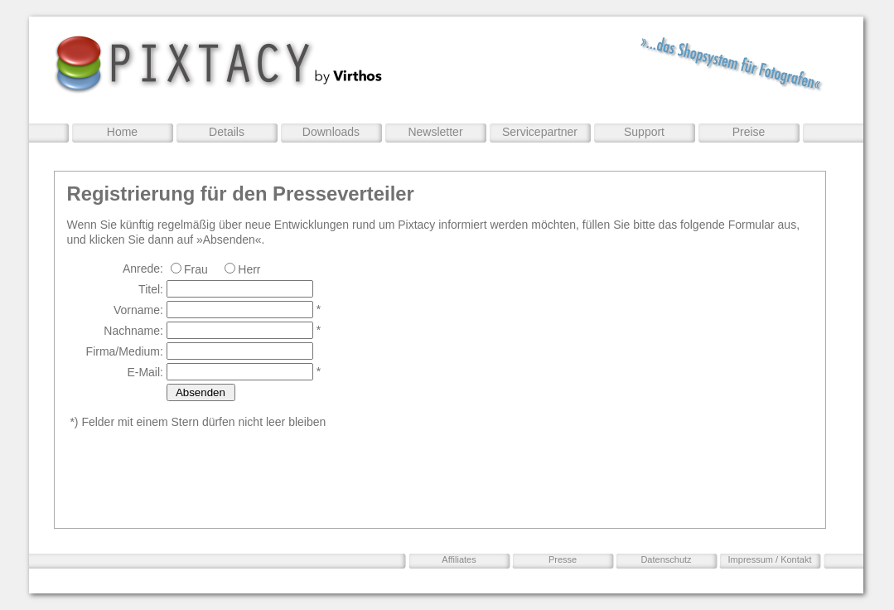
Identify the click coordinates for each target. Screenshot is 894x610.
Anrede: (143, 268)
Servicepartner (539, 131)
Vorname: (138, 310)
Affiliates (459, 559)
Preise (749, 131)
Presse (562, 559)
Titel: (150, 289)
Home (122, 131)
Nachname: (133, 330)
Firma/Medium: (124, 351)
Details (226, 131)
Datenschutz (665, 559)
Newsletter (435, 131)
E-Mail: (145, 372)
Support (644, 131)
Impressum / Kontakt (770, 559)
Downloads (331, 131)
